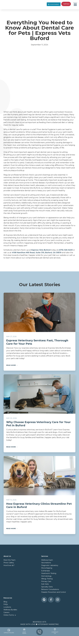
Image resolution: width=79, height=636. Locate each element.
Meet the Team (9, 560)
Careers (6, 612)
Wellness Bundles (10, 610)
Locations (7, 607)
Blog (5, 602)
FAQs (6, 604)
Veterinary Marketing (48, 624)
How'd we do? (9, 565)
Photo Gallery (9, 563)
